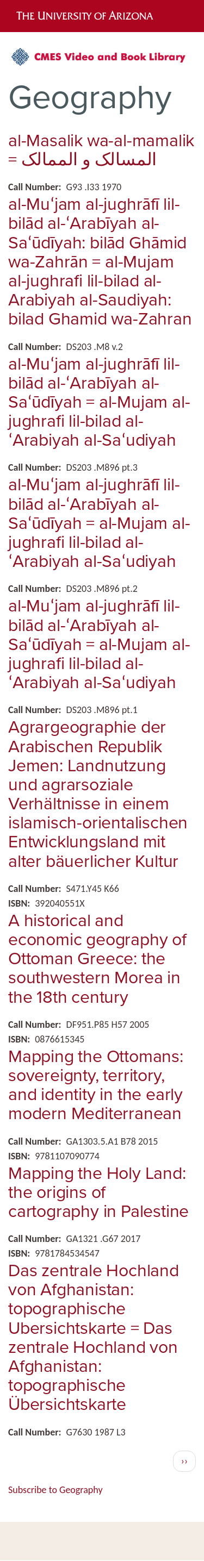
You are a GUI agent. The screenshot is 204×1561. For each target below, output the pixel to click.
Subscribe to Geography (55, 1490)
